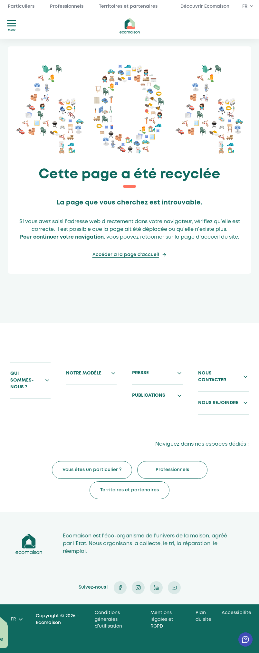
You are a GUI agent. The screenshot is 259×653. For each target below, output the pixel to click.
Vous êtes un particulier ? (91, 470)
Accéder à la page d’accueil (125, 255)
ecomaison (129, 25)
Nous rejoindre (218, 403)
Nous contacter (212, 376)
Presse (140, 373)
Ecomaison (28, 544)
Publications (148, 395)
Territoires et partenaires (128, 6)
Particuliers (21, 6)
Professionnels (66, 6)
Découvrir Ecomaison (204, 6)
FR (244, 6)
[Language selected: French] (16, 620)
